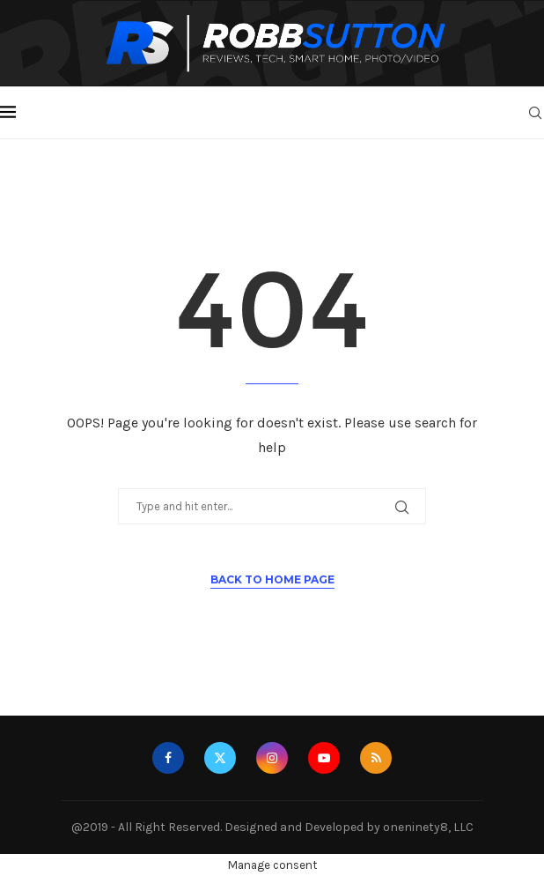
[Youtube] (324, 758)
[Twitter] (220, 758)
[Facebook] (168, 758)
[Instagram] (272, 758)
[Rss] (376, 758)
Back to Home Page (272, 579)
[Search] (535, 112)
